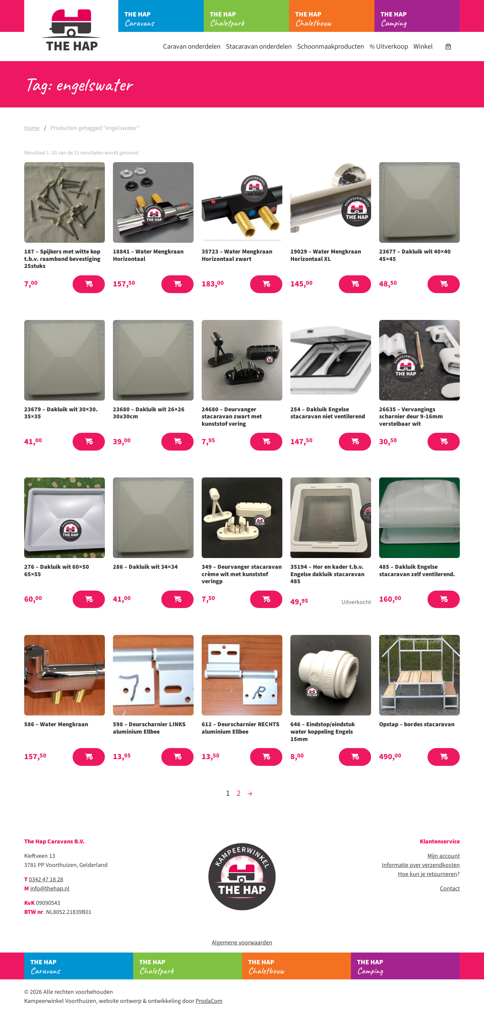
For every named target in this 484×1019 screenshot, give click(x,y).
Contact (450, 888)
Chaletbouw (334, 19)
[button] (89, 284)
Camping (420, 19)
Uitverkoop (388, 46)
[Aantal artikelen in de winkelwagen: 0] (448, 46)
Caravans (164, 19)
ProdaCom (209, 1001)
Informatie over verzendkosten (421, 865)
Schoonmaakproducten (330, 46)
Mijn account (444, 856)
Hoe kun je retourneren (427, 874)
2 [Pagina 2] (239, 793)
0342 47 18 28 (46, 879)
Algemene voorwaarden (242, 942)
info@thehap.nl (50, 888)
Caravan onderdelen (191, 46)
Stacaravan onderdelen (259, 46)
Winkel (423, 46)
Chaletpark (249, 19)
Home (32, 128)
